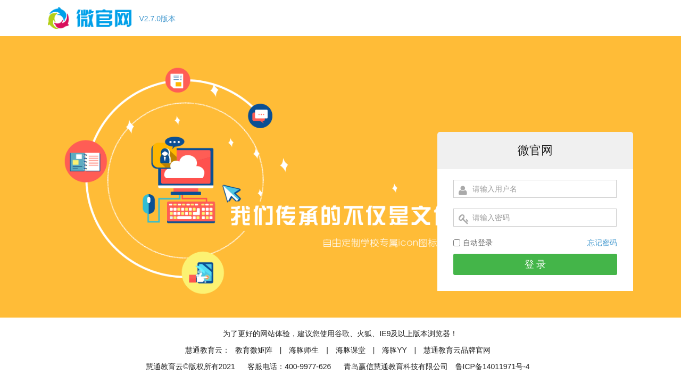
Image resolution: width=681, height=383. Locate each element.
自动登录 (478, 242)
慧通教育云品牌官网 (457, 350)
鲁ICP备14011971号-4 (492, 366)
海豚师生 (304, 350)
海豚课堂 (351, 350)
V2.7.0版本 (157, 18)
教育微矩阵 (253, 350)
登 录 (535, 264)
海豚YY (395, 350)
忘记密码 (602, 242)
